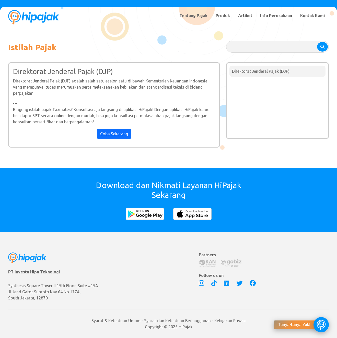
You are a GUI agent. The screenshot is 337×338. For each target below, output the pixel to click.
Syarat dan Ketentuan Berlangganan (177, 320)
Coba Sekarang (114, 133)
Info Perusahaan (276, 15)
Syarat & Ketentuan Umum (116, 320)
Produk (223, 15)
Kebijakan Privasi (230, 320)
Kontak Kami (312, 15)
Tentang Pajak (193, 15)
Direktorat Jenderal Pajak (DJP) (260, 71)
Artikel (245, 15)
